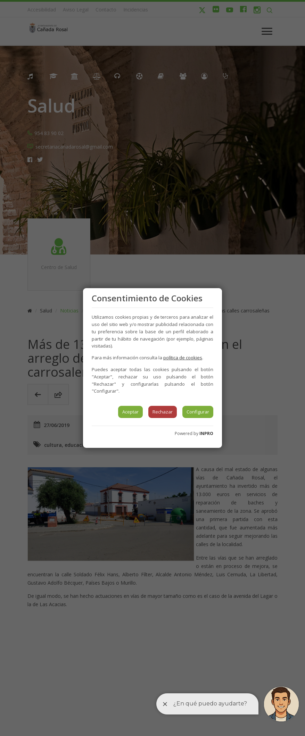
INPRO (206, 433)
